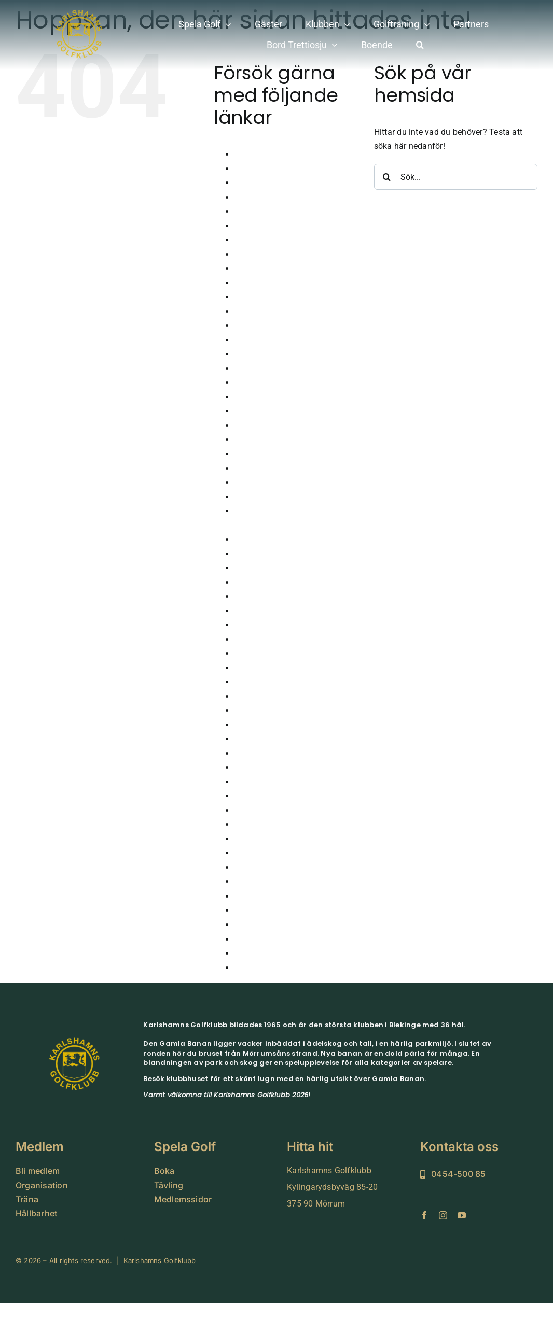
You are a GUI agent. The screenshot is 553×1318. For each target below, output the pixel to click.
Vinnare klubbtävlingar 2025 (287, 925)
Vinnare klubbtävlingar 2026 (287, 939)
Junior (246, 539)
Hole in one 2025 (266, 468)
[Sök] (387, 177)
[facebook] (424, 1215)
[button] (420, 45)
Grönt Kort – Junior (271, 411)
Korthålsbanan (262, 668)
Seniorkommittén (266, 825)
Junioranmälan (263, 554)
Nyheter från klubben (273, 754)
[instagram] (443, 1215)
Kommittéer (256, 653)
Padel (245, 782)
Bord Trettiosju (262, 226)
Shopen (248, 839)
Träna (245, 896)
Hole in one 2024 (266, 454)
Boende (248, 197)
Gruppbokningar (264, 425)
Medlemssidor (261, 725)
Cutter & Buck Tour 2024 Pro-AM (295, 254)
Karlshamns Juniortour (277, 582)
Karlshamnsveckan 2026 (281, 611)
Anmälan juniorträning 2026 (287, 154)
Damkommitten (263, 283)
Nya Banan (255, 739)
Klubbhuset (255, 639)
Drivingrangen (260, 297)
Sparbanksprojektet (271, 853)
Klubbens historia (267, 625)
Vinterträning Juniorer (275, 968)
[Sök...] (455, 177)
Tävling (248, 882)
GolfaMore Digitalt (269, 382)
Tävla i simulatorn (268, 868)
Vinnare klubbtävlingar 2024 (287, 910)
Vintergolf (252, 953)
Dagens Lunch (261, 268)
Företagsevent (261, 311)
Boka (244, 211)
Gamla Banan (260, 340)
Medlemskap (258, 711)
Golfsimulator (260, 397)
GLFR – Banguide (267, 368)
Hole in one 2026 (266, 482)
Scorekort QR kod (267, 811)
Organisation (258, 768)
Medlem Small (261, 697)
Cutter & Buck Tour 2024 (280, 240)
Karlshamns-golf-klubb (277, 596)
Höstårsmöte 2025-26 (275, 497)
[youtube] (462, 1215)
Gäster (246, 354)
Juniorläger (256, 568)
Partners (250, 796)
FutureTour (254, 325)
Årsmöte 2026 (260, 169)
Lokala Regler (260, 682)
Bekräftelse (255, 183)
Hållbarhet (253, 439)
